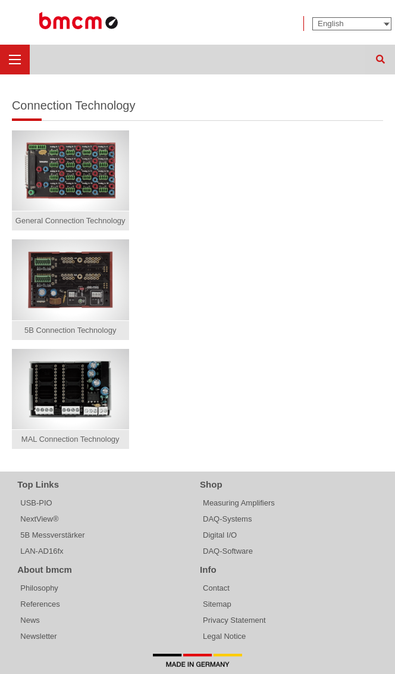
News (30, 620)
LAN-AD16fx (41, 551)
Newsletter (38, 636)
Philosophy (39, 587)
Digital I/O (220, 535)
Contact (216, 587)
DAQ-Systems (227, 518)
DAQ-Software (228, 551)
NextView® (39, 518)
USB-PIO (36, 502)
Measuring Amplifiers (239, 502)
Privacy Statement (234, 620)
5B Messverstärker (52, 535)
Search (380, 59)
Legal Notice (224, 636)
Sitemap (217, 604)
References (39, 604)
